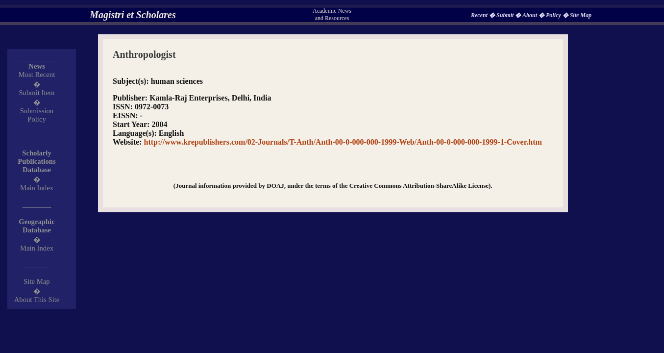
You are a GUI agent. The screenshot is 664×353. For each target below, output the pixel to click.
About (530, 15)
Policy (554, 15)
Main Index (36, 188)
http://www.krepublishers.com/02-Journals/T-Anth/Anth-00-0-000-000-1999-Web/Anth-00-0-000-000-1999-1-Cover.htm (343, 142)
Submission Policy (36, 115)
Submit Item (37, 93)
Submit (505, 15)
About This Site (37, 299)
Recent (480, 15)
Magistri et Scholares (133, 14)
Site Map (580, 15)
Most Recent (37, 74)
